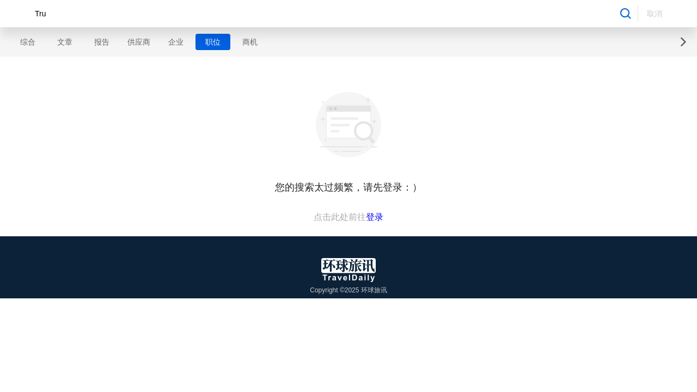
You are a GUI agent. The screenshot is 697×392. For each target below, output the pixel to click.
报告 (101, 42)
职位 (213, 42)
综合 (27, 42)
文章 (64, 42)
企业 (176, 42)
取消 (654, 13)
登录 (374, 217)
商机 (250, 42)
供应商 (138, 42)
